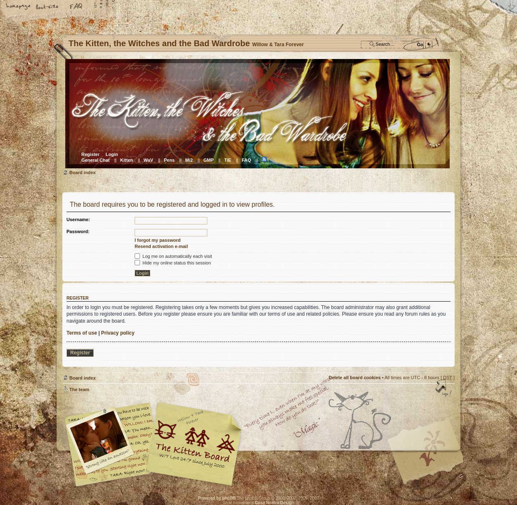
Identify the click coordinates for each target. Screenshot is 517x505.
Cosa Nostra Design (274, 502)
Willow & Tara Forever (194, 441)
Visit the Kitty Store (430, 462)
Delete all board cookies (355, 377)
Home (18, 7)
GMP (208, 160)
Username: (78, 219)
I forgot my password (157, 240)
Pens (169, 160)
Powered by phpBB (217, 498)
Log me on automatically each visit (173, 256)
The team (79, 389)
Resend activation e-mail (161, 246)
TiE (227, 160)
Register (90, 154)
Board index (257, 113)
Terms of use (81, 333)
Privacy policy (118, 333)
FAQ (76, 7)
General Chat (95, 160)
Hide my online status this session (173, 262)
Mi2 (189, 160)
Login (112, 154)
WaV (148, 160)
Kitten (126, 160)
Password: (78, 231)
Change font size (47, 7)
